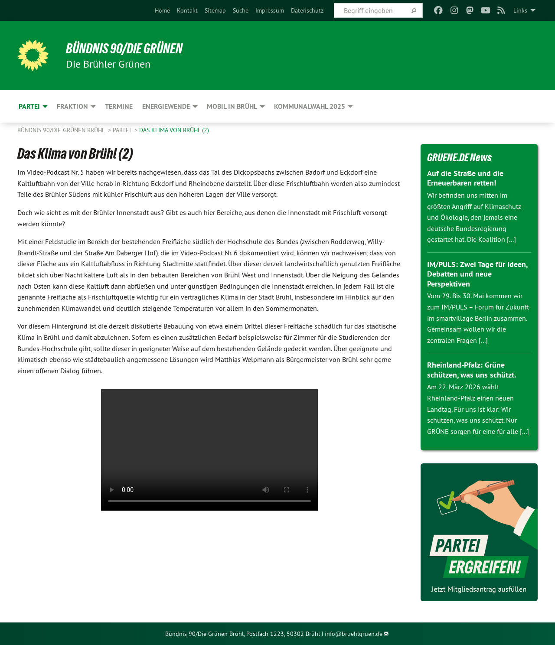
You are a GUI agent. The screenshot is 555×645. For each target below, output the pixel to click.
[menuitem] (162, 10)
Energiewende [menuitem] (166, 106)
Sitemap (215, 10)
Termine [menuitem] (119, 106)
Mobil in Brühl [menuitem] (232, 106)
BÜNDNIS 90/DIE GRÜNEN (124, 48)
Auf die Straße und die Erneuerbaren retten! (465, 178)
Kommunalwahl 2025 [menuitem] (309, 106)
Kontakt (187, 10)
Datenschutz (307, 10)
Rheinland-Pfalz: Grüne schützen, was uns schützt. (471, 370)
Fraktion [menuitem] (72, 106)
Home (162, 10)
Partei (123, 130)
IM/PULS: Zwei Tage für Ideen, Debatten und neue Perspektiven (477, 274)
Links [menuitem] (520, 10)
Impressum (269, 10)
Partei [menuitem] (29, 106)
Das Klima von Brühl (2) (174, 130)
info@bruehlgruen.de (353, 634)
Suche (240, 10)
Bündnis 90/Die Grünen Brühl (61, 130)
